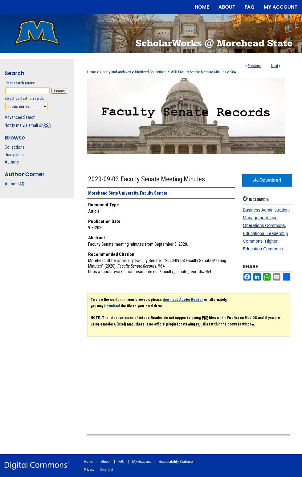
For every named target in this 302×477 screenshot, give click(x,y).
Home (91, 72)
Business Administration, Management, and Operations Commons (266, 218)
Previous (254, 66)
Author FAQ (14, 183)
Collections (15, 147)
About (106, 461)
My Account (141, 461)
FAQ (121, 461)
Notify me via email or (28, 125)
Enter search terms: (20, 83)
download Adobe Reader (183, 299)
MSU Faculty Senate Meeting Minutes (198, 72)
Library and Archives (115, 72)
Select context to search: (24, 98)
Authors (12, 162)
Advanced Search (20, 117)
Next (274, 66)
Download (267, 180)
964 (233, 72)
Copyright (106, 470)
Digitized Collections (150, 72)
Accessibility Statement (177, 461)
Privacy (89, 470)
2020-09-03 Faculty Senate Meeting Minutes (146, 179)
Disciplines (14, 154)
